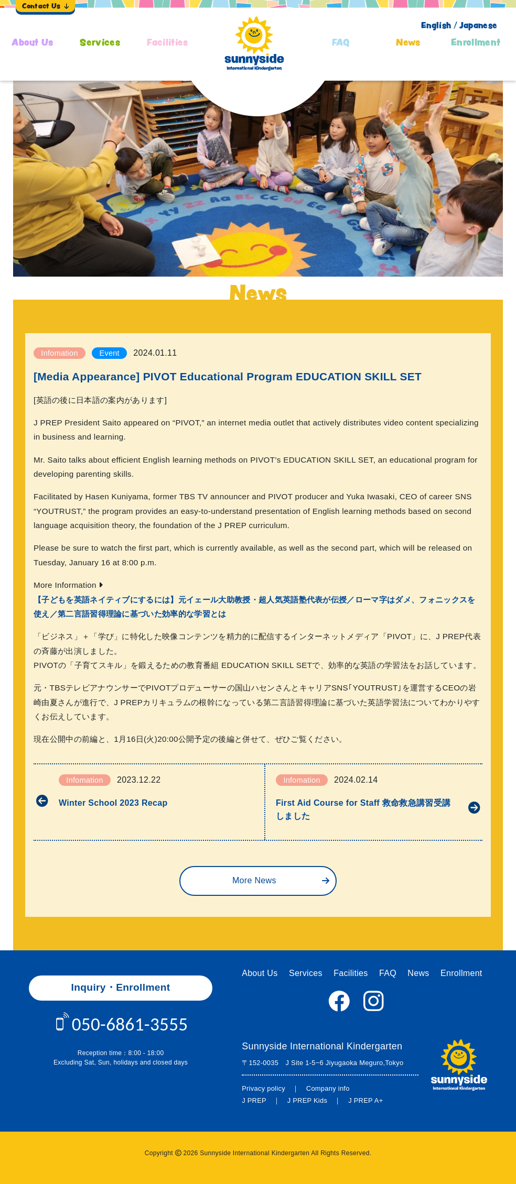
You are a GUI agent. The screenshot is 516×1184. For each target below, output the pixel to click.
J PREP (254, 1100)
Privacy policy (263, 1088)
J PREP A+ (365, 1100)
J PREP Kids (307, 1100)
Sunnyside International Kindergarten (322, 1046)
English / (439, 25)
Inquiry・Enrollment (120, 987)
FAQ (341, 42)
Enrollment (475, 42)
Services (100, 42)
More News (254, 880)
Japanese (478, 25)
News (408, 42)
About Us (32, 42)
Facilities (167, 42)
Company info (328, 1088)
